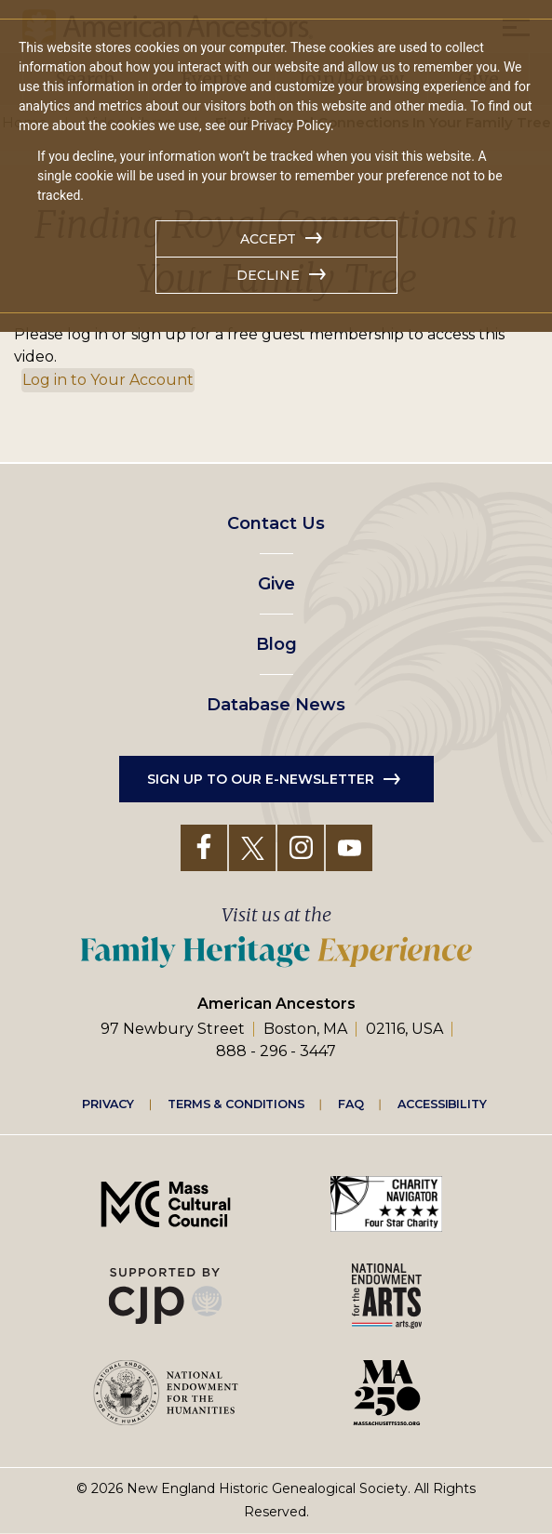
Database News (276, 704)
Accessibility (442, 1102)
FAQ (351, 1102)
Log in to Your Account (108, 380)
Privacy (108, 1102)
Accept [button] (268, 239)
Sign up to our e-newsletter (260, 779)
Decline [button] (268, 275)
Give (276, 584)
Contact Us (276, 523)
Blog (276, 644)
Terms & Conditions (236, 1102)
